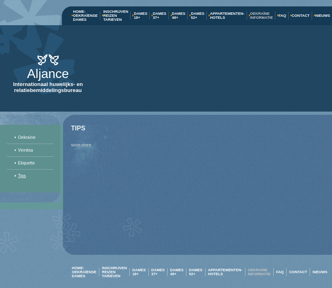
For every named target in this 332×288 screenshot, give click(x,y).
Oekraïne (27, 137)
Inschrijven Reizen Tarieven (115, 16)
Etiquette (26, 162)
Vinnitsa (25, 150)
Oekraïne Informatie (261, 16)
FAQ (282, 16)
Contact (301, 16)
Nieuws (322, 16)
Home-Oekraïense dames (85, 16)
